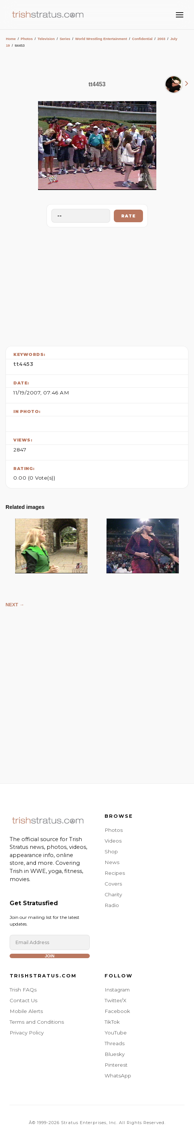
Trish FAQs (23, 990)
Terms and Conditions (37, 1022)
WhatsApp (118, 1076)
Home (11, 39)
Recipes (115, 873)
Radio (112, 905)
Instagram (117, 990)
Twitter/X (115, 1000)
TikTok (112, 1022)
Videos (113, 841)
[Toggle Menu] (179, 15)
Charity (113, 894)
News (112, 862)
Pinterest (116, 1065)
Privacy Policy (27, 1033)
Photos (27, 39)
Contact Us (23, 1000)
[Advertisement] (97, 285)
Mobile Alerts (26, 1011)
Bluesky (115, 1054)
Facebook (117, 1011)
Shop (111, 851)
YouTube (116, 1033)
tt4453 (23, 364)
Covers (113, 884)
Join (49, 956)
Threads (115, 1043)
